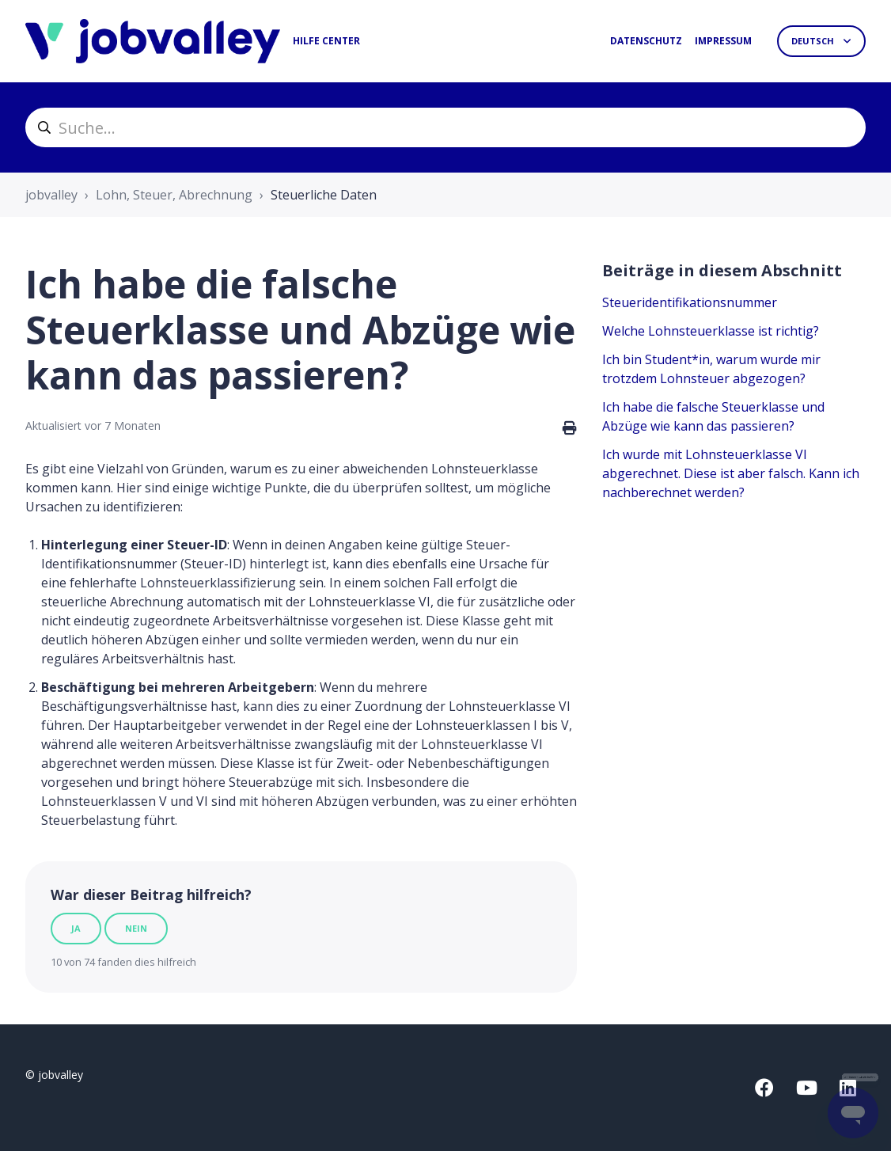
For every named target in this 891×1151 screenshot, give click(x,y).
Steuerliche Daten (324, 194)
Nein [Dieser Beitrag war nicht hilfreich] (136, 928)
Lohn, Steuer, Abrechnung (174, 194)
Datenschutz (646, 40)
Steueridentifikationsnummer (689, 302)
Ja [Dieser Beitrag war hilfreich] (76, 928)
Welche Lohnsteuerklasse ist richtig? (710, 331)
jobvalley (51, 194)
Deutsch (813, 41)
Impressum (723, 40)
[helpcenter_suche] (445, 127)
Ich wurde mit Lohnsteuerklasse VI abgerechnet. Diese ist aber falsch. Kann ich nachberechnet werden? (730, 473)
